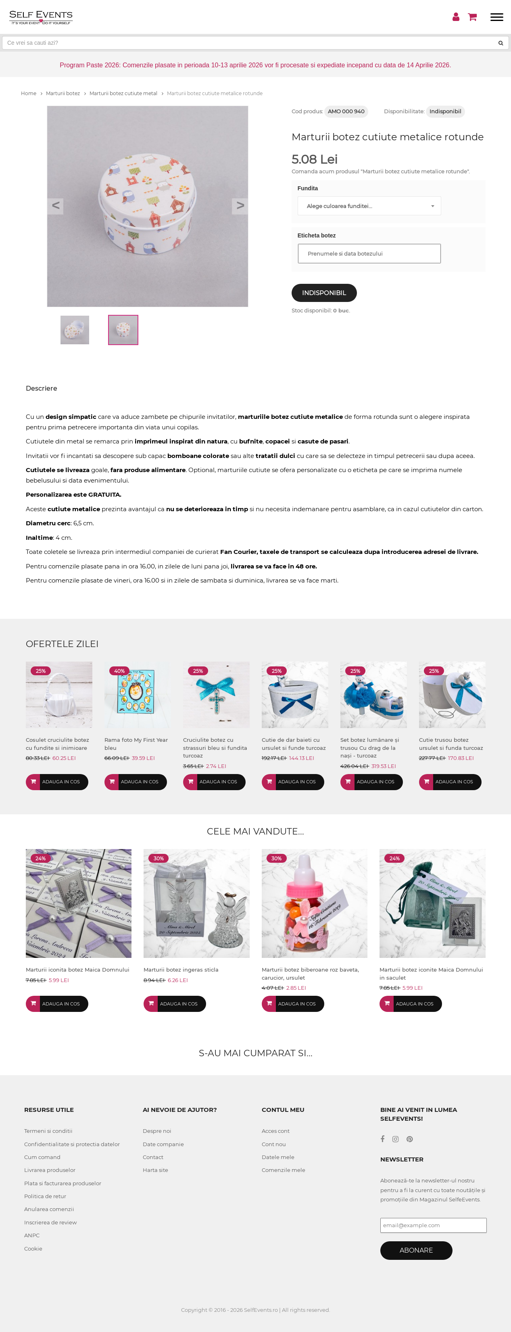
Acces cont (276, 1131)
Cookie (33, 1248)
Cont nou (274, 1144)
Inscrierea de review (50, 1222)
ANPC (32, 1235)
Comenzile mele (283, 1170)
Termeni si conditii (48, 1131)
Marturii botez (66, 93)
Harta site (155, 1170)
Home (31, 93)
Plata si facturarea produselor (62, 1183)
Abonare (416, 1250)
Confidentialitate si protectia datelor (72, 1144)
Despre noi (157, 1131)
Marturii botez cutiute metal (126, 93)
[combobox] (369, 206)
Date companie (163, 1144)
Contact (153, 1157)
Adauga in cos (61, 782)
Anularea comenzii (49, 1209)
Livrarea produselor (49, 1170)
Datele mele (278, 1157)
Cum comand (42, 1157)
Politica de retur (45, 1196)
